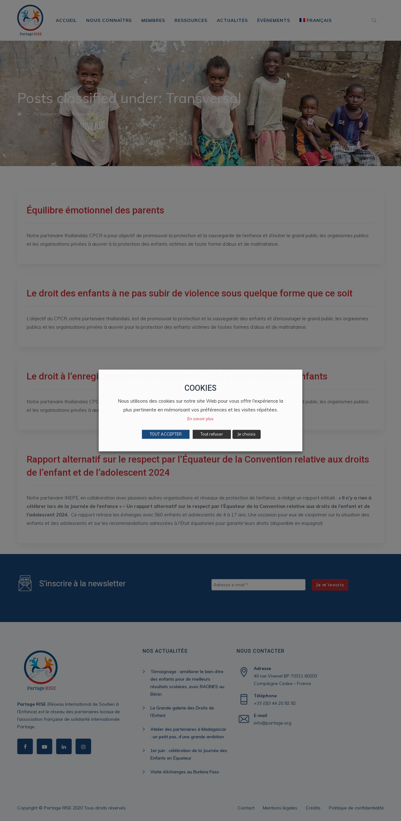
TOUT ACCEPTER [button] (166, 434)
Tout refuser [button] (211, 434)
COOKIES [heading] (200, 388)
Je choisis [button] (246, 434)
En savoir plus (200, 418)
